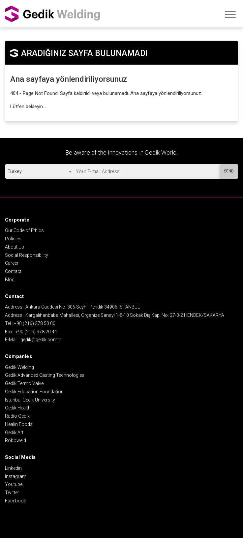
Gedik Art (14, 432)
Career (11, 263)
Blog (10, 279)
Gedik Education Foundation (34, 391)
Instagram (15, 476)
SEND (229, 171)
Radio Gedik (17, 416)
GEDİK (53, 13)
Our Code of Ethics (24, 230)
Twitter (12, 492)
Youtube (13, 484)
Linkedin (13, 468)
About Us (14, 247)
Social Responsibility (26, 255)
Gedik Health (18, 407)
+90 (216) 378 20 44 (36, 331)
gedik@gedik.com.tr (40, 339)
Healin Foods (19, 424)
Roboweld (15, 440)
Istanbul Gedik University (30, 400)
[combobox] (39, 171)
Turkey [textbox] (15, 171)
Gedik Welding (19, 367)
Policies (13, 238)
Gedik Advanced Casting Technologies (44, 375)
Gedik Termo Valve (24, 383)
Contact (13, 271)
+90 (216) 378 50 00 (34, 323)
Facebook (15, 500)
